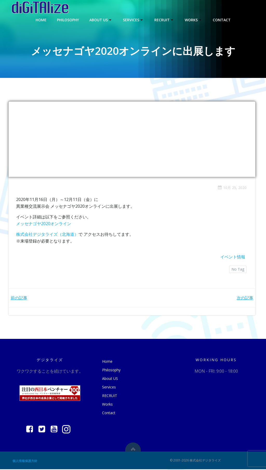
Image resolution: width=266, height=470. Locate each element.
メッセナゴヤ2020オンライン (43, 223)
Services (133, 19)
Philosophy (68, 19)
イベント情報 (232, 257)
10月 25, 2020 (231, 187)
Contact (222, 19)
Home (41, 19)
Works (193, 19)
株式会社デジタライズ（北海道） (47, 234)
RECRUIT (164, 19)
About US (100, 19)
